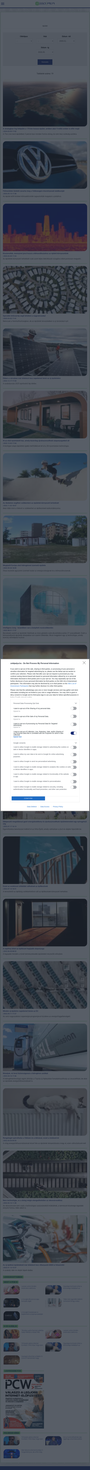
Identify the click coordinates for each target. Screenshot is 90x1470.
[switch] (74, 708)
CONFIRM (28, 798)
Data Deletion (32, 807)
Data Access (44, 807)
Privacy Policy (58, 807)
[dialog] (45, 735)
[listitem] (45, 703)
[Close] (85, 663)
